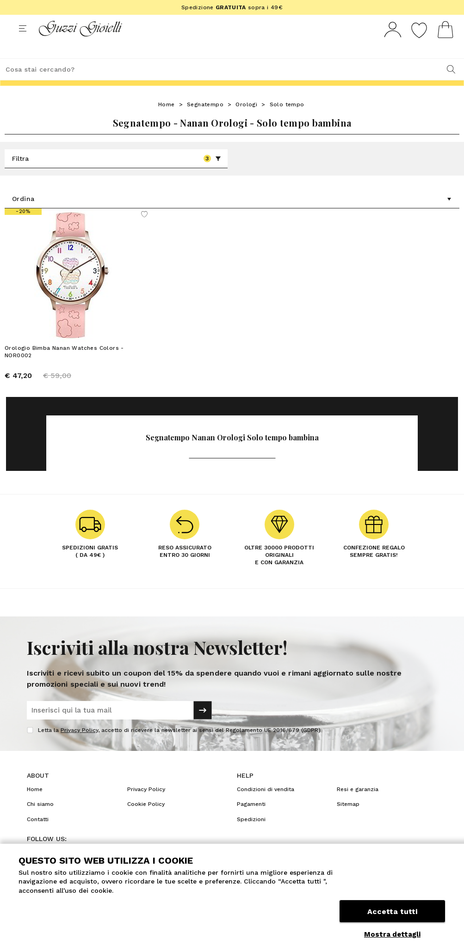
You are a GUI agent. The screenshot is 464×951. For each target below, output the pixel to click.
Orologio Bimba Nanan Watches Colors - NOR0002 (64, 369)
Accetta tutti (392, 912)
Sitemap (348, 821)
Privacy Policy (79, 747)
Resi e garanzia (357, 806)
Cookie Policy (146, 821)
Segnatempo (205, 121)
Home (166, 121)
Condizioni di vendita (265, 806)
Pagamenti (251, 821)
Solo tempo (287, 121)
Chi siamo (40, 821)
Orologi (246, 121)
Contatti (38, 836)
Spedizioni (251, 836)
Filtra (116, 175)
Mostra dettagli (392, 934)
